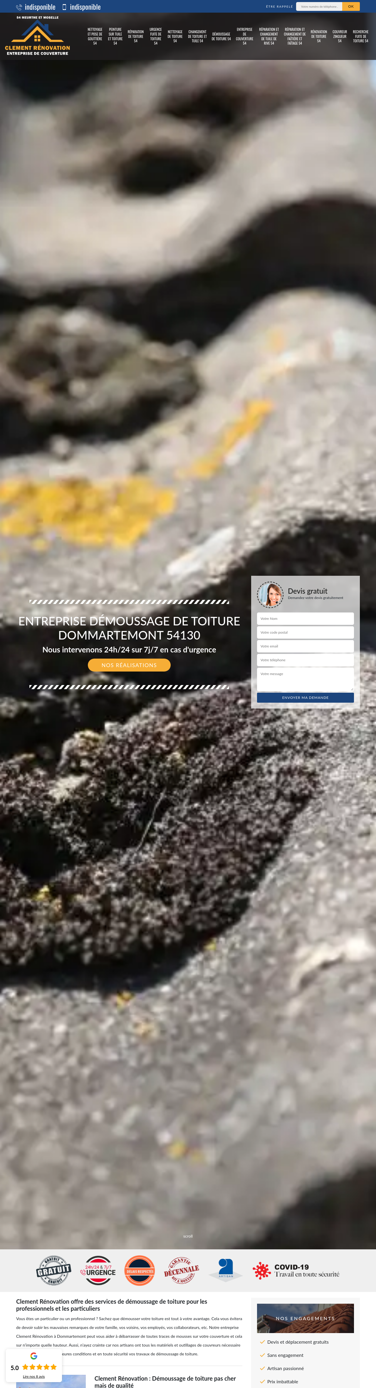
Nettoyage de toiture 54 (175, 36)
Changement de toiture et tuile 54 (197, 36)
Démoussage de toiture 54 (221, 36)
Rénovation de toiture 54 (319, 36)
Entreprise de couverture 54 (244, 36)
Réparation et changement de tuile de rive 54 (269, 36)
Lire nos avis (34, 1376)
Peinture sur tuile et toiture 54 (115, 36)
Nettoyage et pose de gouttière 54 (95, 36)
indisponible (36, 6)
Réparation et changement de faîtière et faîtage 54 (295, 36)
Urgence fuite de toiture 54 (156, 36)
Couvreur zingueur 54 (340, 36)
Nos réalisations (129, 665)
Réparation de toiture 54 (136, 36)
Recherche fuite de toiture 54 (360, 36)
